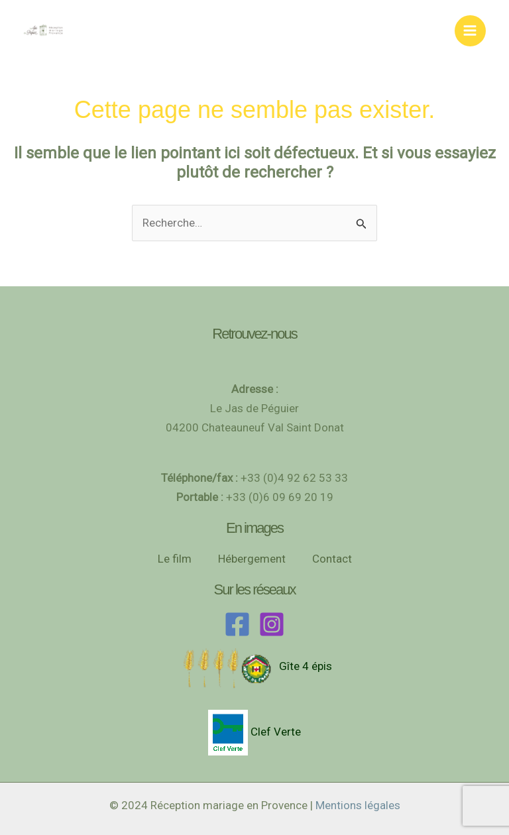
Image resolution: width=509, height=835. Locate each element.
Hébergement (252, 558)
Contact (332, 558)
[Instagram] (271, 624)
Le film (175, 558)
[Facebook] (237, 624)
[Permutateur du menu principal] (470, 31)
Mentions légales (357, 805)
